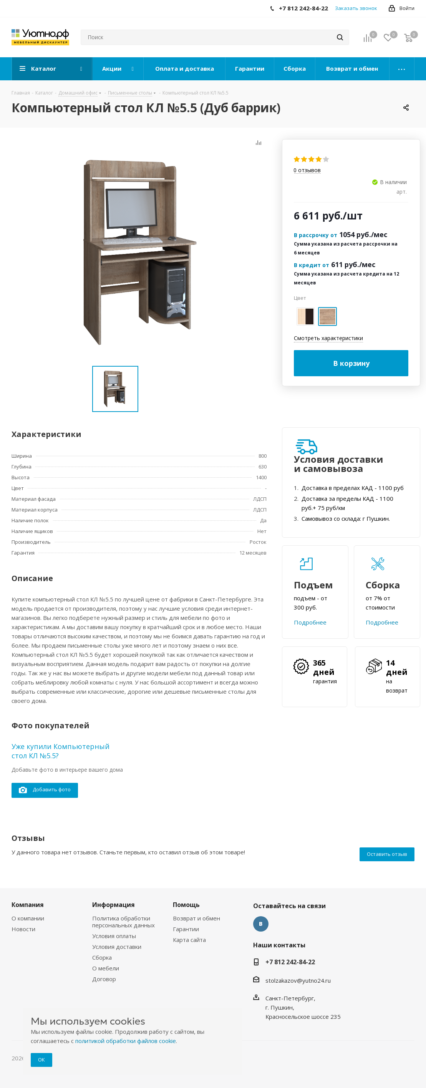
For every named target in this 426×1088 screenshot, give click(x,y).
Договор (104, 979)
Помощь (186, 904)
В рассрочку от (315, 235)
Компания (28, 904)
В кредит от (311, 265)
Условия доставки (116, 946)
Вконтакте (261, 924)
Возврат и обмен (196, 918)
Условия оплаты (114, 936)
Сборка (102, 957)
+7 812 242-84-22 (290, 962)
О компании (28, 918)
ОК (41, 1059)
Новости (23, 929)
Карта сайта (189, 939)
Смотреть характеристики (328, 338)
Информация (113, 904)
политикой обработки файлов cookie (125, 1041)
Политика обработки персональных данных (123, 921)
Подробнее (310, 622)
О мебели (105, 968)
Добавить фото (45, 790)
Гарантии (186, 929)
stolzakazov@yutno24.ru (298, 980)
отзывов (307, 170)
